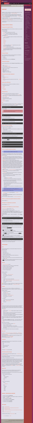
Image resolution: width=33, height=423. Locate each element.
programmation (18, 5)
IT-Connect (17, 192)
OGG (6, 398)
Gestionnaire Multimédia (27, 47)
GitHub (6, 96)
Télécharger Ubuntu (27, 60)
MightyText (4, 89)
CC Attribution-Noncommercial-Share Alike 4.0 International (17, 421)
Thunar (5, 365)
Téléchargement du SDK (7, 409)
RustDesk (4, 99)
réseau (7, 35)
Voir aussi (26, 40)
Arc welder (6, 170)
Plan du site (26, 48)
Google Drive (4, 40)
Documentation (7, 3)
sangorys (14, 414)
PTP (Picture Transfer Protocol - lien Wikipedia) (10, 333)
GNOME (8, 95)
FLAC (10, 398)
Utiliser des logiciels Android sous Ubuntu (27, 22)
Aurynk (4, 94)
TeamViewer (4, 100)
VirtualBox (9, 177)
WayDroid (4, 168)
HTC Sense (11, 19)
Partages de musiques (27, 17)
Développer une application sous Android (28, 26)
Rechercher (31, 5)
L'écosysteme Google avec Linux (7, 412)
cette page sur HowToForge (12, 169)
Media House (6, 384)
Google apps (7, 19)
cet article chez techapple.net (17, 196)
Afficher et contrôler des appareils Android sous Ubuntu (27, 24)
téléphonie (12, 5)
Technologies (26, 29)
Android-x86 (4, 192)
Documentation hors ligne (27, 59)
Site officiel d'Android (6, 407)
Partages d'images (27, 16)
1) (6, 36)
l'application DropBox (8, 301)
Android (20, 79)
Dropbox (4, 39)
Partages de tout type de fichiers (27, 15)
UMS (3, 32)
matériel (15, 5)
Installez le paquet (5, 208)
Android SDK (8, 204)
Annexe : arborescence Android (27, 39)
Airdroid (4, 87)
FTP (3, 38)
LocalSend (5, 36)
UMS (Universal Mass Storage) (27, 36)
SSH (17, 103)
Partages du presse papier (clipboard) (27, 18)
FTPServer (10, 311)
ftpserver (4, 310)
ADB (3, 34)
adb (13, 208)
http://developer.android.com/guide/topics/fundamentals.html (11, 408)
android (22, 5)
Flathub (10, 416)
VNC (16, 104)
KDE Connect (4, 88)
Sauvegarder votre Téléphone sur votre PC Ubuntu (27, 28)
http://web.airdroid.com (10, 275)
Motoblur (14, 19)
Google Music (6, 65)
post (5, 312)
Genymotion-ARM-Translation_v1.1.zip (8, 189)
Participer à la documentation (28, 58)
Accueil (3, 3)
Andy (4, 193)
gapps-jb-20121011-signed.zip (17, 189)
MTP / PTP (4, 33)
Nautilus (14, 324)
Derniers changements (27, 46)
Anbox (3, 156)
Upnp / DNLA (8, 66)
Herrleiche (11, 414)
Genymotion (4, 172)
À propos (14, 3)
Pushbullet (4, 86)
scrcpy (19, 94)
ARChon (4, 170)
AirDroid (26, 31)
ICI (8, 195)
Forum (11, 3)
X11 (3, 129)
